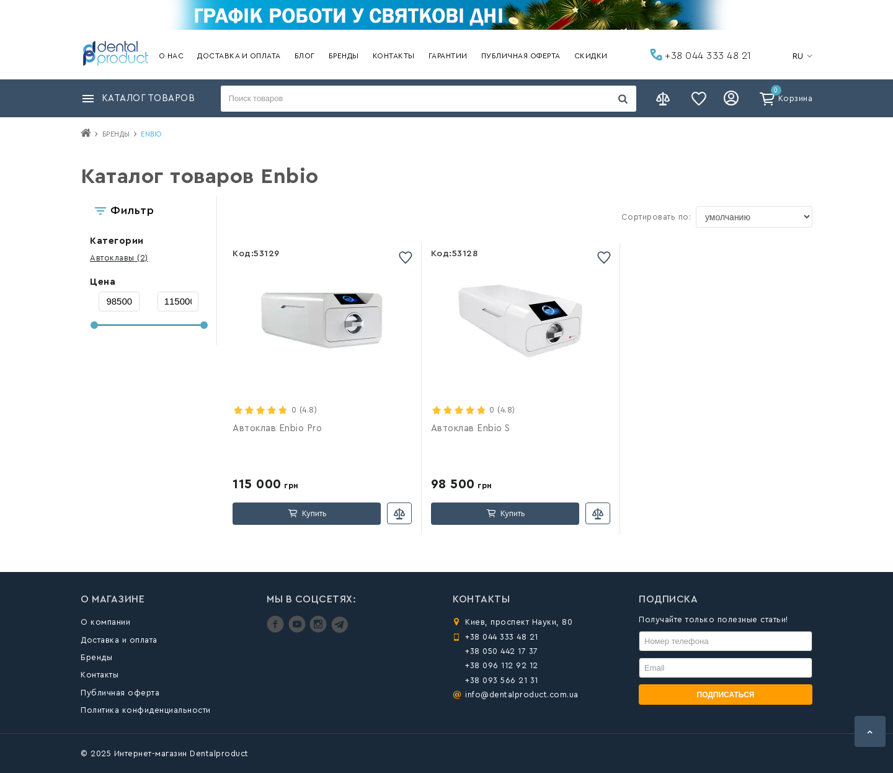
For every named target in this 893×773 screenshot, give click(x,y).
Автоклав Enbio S (470, 428)
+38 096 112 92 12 (501, 665)
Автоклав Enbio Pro (277, 428)
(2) (119, 258)
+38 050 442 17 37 (501, 651)
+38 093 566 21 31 (501, 680)
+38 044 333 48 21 (701, 54)
